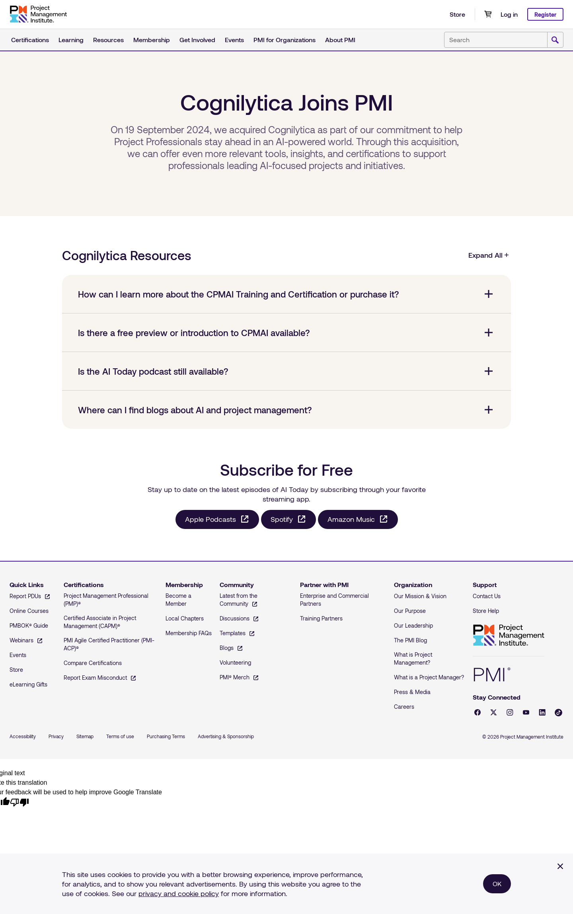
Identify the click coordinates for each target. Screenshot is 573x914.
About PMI (340, 39)
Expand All (489, 255)
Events (234, 39)
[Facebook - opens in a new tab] (477, 712)
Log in (509, 14)
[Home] (38, 14)
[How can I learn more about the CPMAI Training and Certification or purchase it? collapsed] (286, 294)
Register (545, 14)
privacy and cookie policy (178, 893)
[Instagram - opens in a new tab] (510, 712)
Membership (151, 39)
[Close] (560, 866)
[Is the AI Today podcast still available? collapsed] (286, 371)
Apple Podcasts (210, 519)
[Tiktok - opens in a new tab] (558, 713)
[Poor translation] (19, 802)
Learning (71, 39)
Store (457, 14)
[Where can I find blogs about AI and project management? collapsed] (286, 410)
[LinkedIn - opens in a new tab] (542, 712)
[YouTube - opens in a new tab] (526, 712)
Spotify (282, 519)
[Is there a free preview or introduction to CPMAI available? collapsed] (286, 332)
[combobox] (503, 40)
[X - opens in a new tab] (494, 712)
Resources (108, 39)
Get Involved (197, 39)
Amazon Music (351, 519)
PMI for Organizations (284, 39)
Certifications (30, 39)
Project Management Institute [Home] (508, 635)
